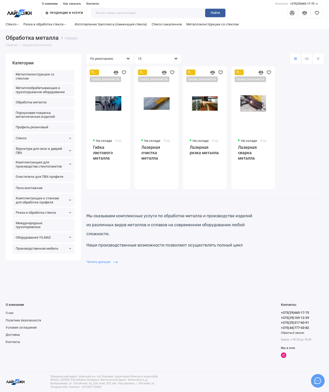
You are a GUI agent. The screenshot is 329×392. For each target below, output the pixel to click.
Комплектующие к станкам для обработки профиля (43, 200)
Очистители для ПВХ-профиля (39, 177)
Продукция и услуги (64, 13)
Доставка (13, 335)
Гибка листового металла (103, 153)
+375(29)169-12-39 (295, 318)
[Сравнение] (304, 13)
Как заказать (72, 3)
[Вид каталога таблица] (318, 59)
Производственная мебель (43, 248)
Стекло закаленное (167, 24)
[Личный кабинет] (292, 13)
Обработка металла (31, 102)
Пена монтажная (29, 188)
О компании (50, 3)
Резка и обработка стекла (44, 24)
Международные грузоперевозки (29, 225)
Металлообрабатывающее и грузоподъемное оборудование (40, 90)
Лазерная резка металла (204, 150)
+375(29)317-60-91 (295, 323)
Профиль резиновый (32, 127)
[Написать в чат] (317, 380)
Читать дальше (101, 262)
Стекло (12, 24)
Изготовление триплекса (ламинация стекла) (111, 24)
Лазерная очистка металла (150, 153)
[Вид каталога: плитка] (295, 59)
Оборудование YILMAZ (43, 237)
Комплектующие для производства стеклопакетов (43, 164)
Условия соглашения (21, 327)
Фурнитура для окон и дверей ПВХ (43, 151)
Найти (215, 13)
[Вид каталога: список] (307, 59)
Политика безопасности (23, 320)
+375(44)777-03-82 (295, 328)
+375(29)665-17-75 (296, 4)
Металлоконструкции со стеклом (212, 24)
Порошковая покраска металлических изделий (35, 115)
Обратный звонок (292, 333)
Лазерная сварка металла (247, 153)
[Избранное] (317, 13)
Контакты (92, 3)
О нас (10, 313)
